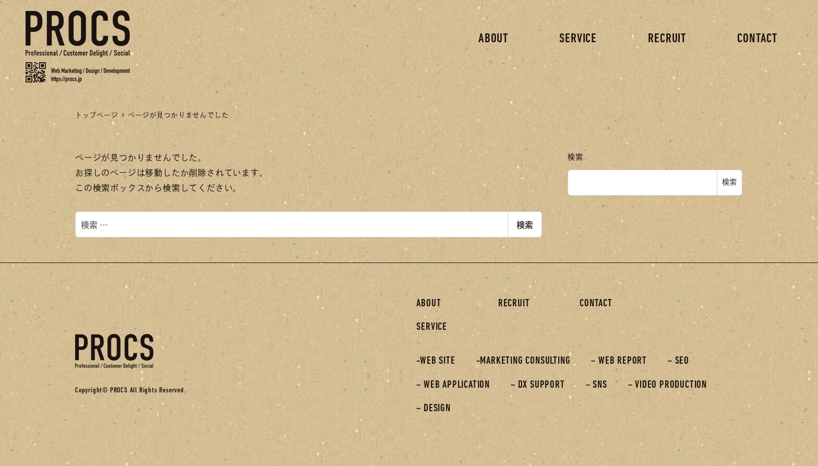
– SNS (596, 385)
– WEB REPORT (619, 361)
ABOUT (428, 303)
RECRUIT (514, 303)
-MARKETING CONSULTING (523, 361)
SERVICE (431, 327)
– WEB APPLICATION (453, 385)
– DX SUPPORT (538, 385)
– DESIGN (433, 408)
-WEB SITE (435, 361)
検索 (524, 224)
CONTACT (596, 303)
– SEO (678, 361)
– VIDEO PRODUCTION (667, 385)
